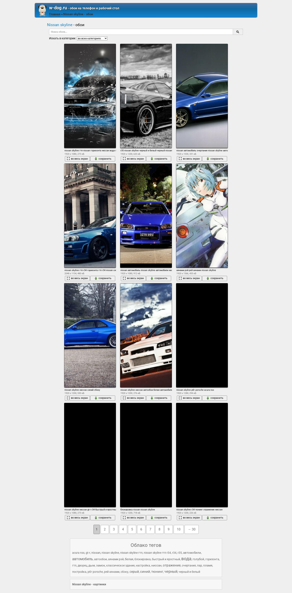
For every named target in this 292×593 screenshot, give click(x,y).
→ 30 (191, 529)
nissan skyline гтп (131, 552)
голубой (198, 559)
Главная (54, 14)
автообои (100, 559)
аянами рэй (116, 559)
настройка (143, 565)
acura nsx (78, 552)
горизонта (212, 559)
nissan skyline (110, 552)
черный (170, 571)
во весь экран (77, 158)
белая (129, 559)
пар (199, 565)
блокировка (142, 559)
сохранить (102, 158)
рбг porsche (95, 571)
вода (186, 558)
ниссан (156, 565)
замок (100, 565)
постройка (79, 571)
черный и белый (189, 571)
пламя (207, 565)
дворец (82, 565)
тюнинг (157, 572)
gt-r (88, 552)
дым (91, 565)
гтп (74, 565)
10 (178, 529)
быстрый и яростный (166, 559)
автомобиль (82, 559)
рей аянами (111, 571)
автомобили (192, 553)
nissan (95, 553)
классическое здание (120, 565)
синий (145, 572)
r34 (174, 552)
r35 (180, 552)
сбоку (124, 571)
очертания (189, 565)
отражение (172, 565)
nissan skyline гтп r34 (157, 552)
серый (134, 572)
